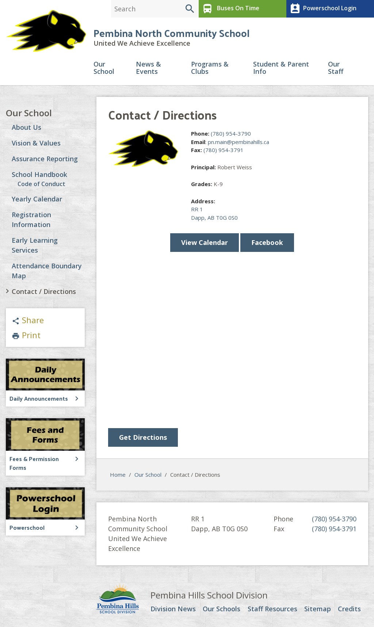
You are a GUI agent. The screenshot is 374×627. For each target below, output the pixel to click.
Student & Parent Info (281, 68)
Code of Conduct (41, 184)
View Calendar (204, 242)
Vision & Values (36, 143)
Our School (104, 68)
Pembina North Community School (171, 33)
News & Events (148, 68)
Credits (349, 609)
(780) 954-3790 (231, 133)
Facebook (267, 242)
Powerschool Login (322, 9)
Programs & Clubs (210, 68)
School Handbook (39, 174)
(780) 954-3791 (223, 150)
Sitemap (317, 609)
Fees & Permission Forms (34, 463)
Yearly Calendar (37, 198)
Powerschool (27, 527)
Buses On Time (230, 9)
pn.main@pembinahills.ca (238, 142)
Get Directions (143, 437)
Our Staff (335, 68)
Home (118, 474)
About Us (26, 127)
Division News (173, 609)
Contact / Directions (44, 291)
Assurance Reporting (45, 158)
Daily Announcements (38, 398)
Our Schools (221, 609)
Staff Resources (272, 609)
